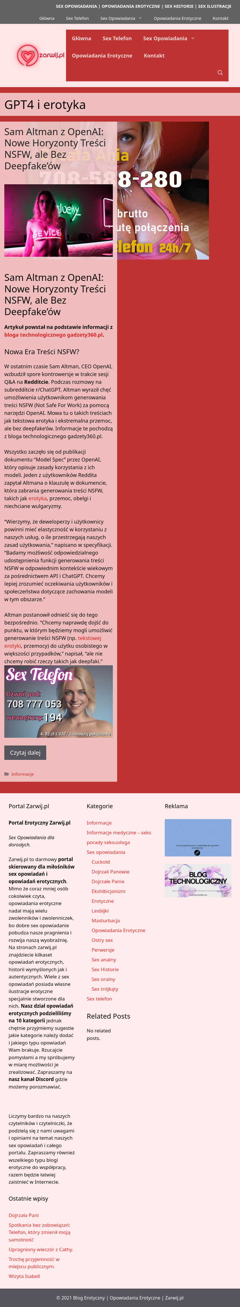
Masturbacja (106, 920)
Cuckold (101, 861)
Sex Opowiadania (124, 18)
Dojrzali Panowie (110, 871)
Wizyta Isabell (24, 1276)
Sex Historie (105, 969)
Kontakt (221, 18)
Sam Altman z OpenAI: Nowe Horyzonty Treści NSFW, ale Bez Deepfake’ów (55, 148)
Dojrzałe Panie (108, 881)
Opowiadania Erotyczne (177, 18)
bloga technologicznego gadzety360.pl (53, 334)
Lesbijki (100, 910)
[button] (220, 72)
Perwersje (103, 949)
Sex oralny (103, 979)
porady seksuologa (108, 842)
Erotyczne (103, 901)
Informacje (22, 774)
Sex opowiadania (106, 852)
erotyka (37, 498)
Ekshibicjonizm (108, 891)
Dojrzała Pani (24, 1215)
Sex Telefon (77, 18)
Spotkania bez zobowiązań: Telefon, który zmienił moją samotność (39, 1232)
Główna (47, 18)
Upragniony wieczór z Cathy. (41, 1249)
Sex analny (104, 959)
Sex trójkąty (105, 989)
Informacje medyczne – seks (119, 832)
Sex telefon (99, 998)
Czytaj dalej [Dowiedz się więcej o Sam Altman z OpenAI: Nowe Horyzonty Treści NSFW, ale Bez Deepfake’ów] (25, 752)
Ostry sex (102, 940)
